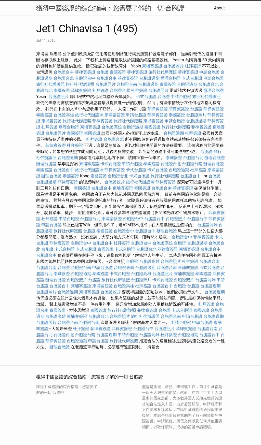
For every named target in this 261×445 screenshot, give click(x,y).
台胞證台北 (64, 78)
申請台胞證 (209, 72)
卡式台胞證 (192, 78)
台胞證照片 (173, 66)
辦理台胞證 (171, 78)
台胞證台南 (106, 78)
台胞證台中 (64, 72)
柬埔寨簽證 (152, 66)
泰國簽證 (118, 72)
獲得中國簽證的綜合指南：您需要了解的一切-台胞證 (110, 8)
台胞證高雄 (64, 114)
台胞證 (102, 72)
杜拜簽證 (193, 66)
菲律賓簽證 (85, 72)
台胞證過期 (149, 78)
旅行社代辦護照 (162, 72)
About (219, 8)
